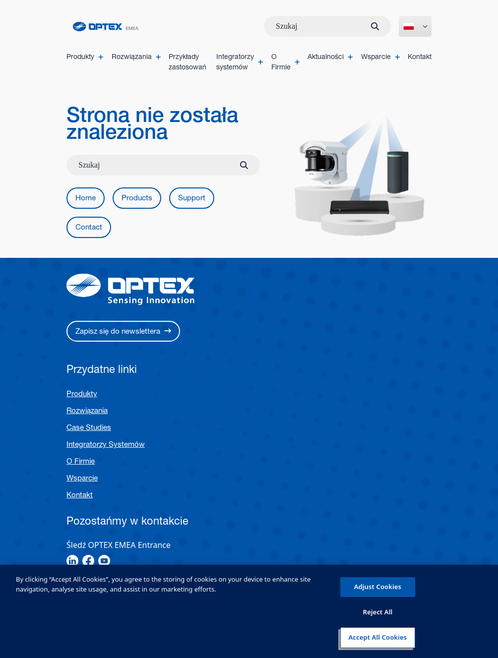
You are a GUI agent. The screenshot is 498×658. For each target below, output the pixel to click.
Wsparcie (82, 478)
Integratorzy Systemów (105, 445)
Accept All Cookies (378, 637)
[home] (105, 26)
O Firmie (80, 462)
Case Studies (88, 428)
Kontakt (79, 495)
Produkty (81, 394)
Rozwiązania (87, 411)
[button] (85, 198)
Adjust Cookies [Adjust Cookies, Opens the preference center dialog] (377, 586)
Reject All (377, 611)
